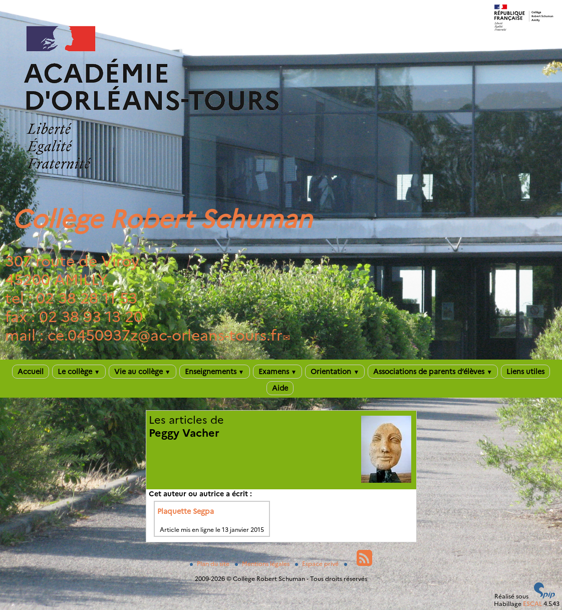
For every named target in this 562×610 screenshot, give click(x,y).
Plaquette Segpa (185, 511)
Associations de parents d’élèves (432, 371)
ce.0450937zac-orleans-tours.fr (165, 335)
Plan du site (210, 563)
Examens (277, 371)
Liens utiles (525, 371)
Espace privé (317, 563)
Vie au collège (142, 371)
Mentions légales (263, 563)
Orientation (335, 371)
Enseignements (214, 371)
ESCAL (532, 603)
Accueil (31, 371)
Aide (280, 388)
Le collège (79, 371)
